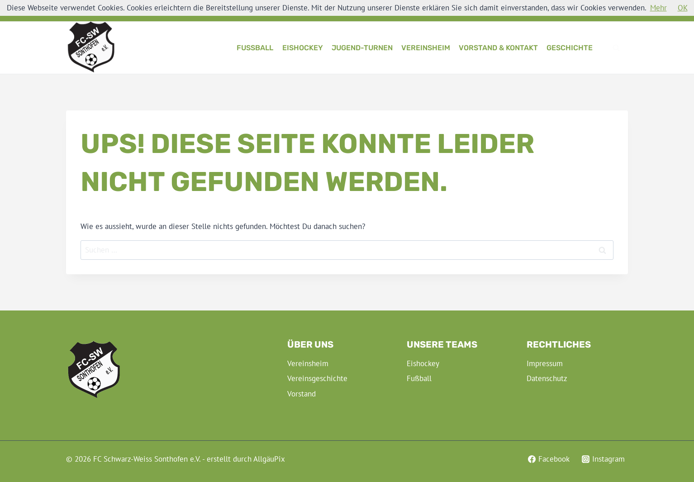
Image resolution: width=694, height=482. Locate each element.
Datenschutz (547, 378)
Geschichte (570, 47)
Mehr (658, 8)
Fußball (255, 47)
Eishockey (302, 47)
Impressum (545, 363)
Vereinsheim (425, 47)
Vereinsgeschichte (317, 378)
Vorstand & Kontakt (498, 47)
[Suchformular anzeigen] (616, 48)
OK (683, 8)
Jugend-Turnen (362, 47)
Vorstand (301, 394)
